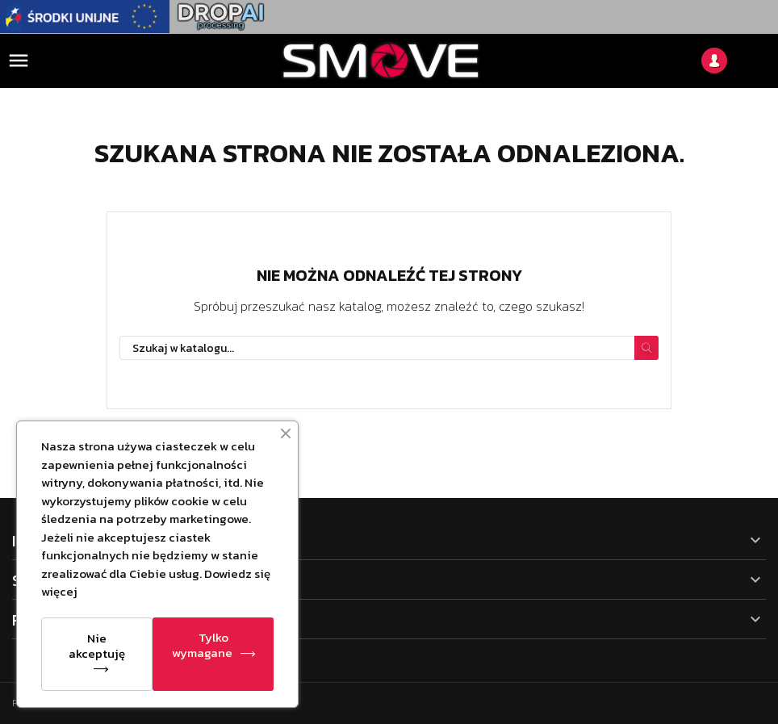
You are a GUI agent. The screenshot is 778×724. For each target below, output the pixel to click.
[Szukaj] (389, 348)
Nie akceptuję (97, 646)
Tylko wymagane (202, 645)
